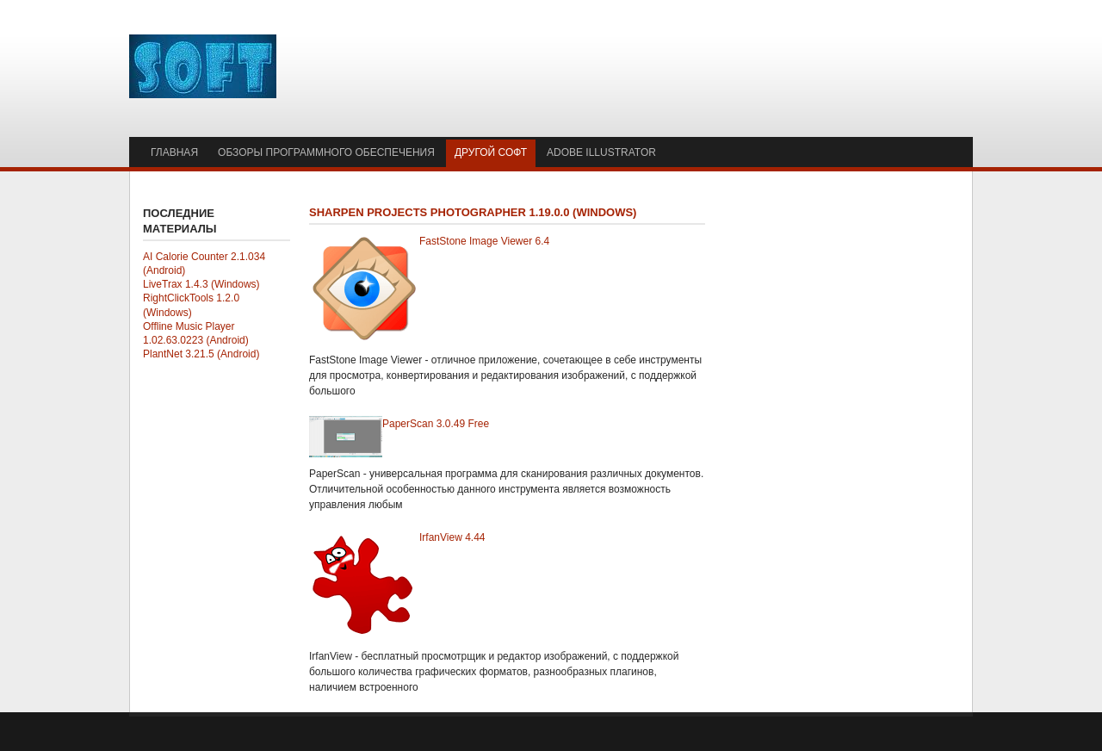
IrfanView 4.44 (452, 537)
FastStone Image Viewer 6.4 (484, 241)
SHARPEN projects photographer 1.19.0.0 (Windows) (472, 212)
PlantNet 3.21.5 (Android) (201, 354)
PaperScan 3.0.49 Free (435, 424)
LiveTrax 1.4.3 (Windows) (201, 284)
